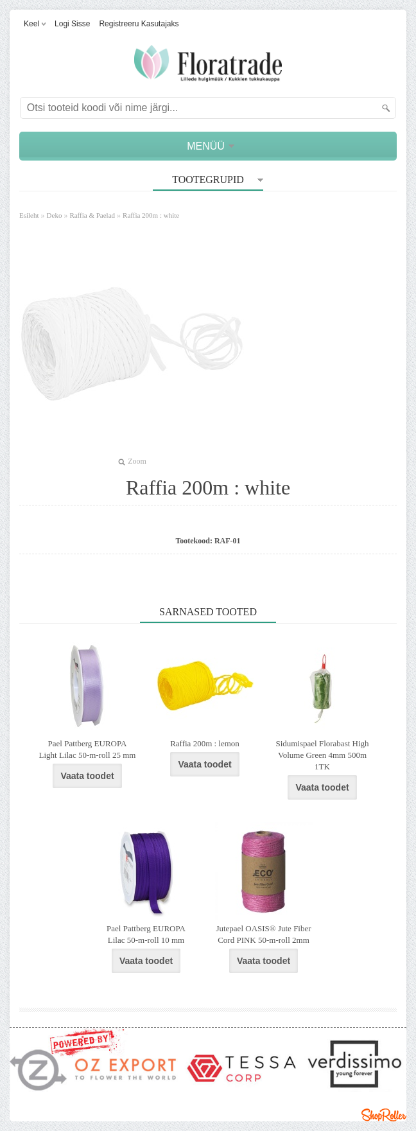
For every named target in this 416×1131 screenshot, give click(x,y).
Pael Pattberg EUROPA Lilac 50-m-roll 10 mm (146, 934)
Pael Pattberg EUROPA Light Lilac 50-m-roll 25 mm (87, 749)
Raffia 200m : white (151, 215)
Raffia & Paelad (92, 215)
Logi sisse (72, 23)
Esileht (29, 215)
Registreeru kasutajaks (138, 23)
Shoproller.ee (383, 1115)
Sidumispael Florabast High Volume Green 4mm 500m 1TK (321, 755)
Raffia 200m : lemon (204, 743)
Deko (54, 215)
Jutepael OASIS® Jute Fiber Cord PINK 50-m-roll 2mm (263, 934)
